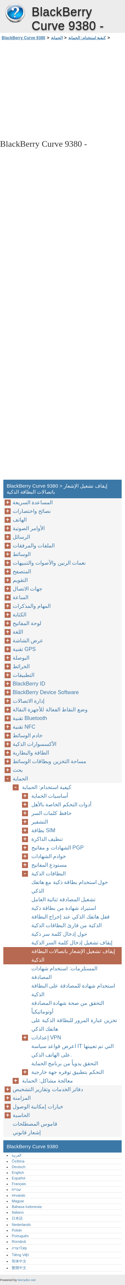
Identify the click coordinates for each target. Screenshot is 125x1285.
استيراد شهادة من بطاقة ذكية (63, 908)
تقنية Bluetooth (30, 718)
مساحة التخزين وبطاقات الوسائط (49, 761)
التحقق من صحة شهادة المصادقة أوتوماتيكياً (67, 1007)
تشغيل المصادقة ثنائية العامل (63, 899)
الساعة (20, 597)
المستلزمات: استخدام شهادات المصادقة (64, 973)
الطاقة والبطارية (31, 753)
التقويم (20, 580)
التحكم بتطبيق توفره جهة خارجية (67, 1072)
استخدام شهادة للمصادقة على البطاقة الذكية (73, 990)
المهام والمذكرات (32, 606)
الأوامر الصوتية (29, 528)
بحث (18, 770)
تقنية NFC (24, 727)
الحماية (57, 38)
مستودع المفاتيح (49, 865)
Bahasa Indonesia (27, 1207)
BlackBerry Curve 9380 (15, 13)
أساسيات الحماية (49, 796)
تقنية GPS (24, 649)
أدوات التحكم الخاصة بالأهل (61, 804)
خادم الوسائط (28, 735)
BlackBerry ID (29, 683)
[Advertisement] (62, 89)
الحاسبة (21, 1115)
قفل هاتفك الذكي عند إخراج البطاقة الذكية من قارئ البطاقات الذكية (70, 921)
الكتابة (19, 614)
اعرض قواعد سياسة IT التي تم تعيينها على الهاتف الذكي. (72, 1050)
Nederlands (21, 1225)
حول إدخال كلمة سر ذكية (59, 934)
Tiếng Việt (20, 1255)
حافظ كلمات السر (51, 813)
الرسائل (21, 537)
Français (19, 1184)
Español (18, 1178)
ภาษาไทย (19, 1248)
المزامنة (22, 1098)
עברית (16, 1189)
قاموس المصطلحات (35, 1124)
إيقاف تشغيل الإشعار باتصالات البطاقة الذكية (73, 955)
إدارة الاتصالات (28, 701)
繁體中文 (19, 1268)
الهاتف (20, 519)
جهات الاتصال (27, 589)
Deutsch (18, 1167)
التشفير (39, 822)
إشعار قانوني (27, 1132)
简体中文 (19, 1261)
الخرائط (21, 666)
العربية (16, 1155)
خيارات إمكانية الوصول (38, 1106)
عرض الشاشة (28, 640)
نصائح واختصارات (32, 511)
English (18, 1172)
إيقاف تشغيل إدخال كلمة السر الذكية (71, 942)
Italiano (18, 1212)
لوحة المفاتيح (27, 623)
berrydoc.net (26, 1280)
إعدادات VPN (46, 1037)
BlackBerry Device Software (46, 692)
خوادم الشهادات (48, 856)
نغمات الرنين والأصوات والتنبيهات (49, 563)
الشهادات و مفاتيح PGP (57, 847)
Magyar (18, 1201)
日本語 (17, 1218)
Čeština (18, 1161)
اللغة (18, 632)
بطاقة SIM (43, 830)
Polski (17, 1230)
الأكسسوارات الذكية (34, 744)
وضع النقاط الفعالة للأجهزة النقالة (50, 709)
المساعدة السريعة (33, 502)
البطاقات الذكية (48, 873)
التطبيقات (23, 675)
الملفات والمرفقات (34, 545)
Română (19, 1242)
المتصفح (22, 571)
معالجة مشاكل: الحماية (47, 1081)
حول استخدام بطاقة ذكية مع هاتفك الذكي (69, 886)
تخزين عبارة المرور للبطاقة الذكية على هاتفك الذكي (74, 1024)
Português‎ (20, 1236)
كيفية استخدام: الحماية (87, 38)
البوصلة (21, 658)
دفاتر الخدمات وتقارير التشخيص (48, 1089)
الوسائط (22, 554)
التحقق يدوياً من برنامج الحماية (64, 1063)
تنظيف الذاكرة (47, 839)
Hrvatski (18, 1195)
